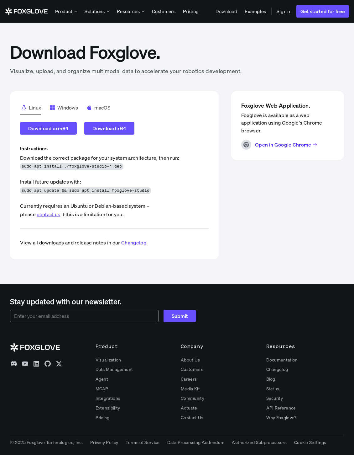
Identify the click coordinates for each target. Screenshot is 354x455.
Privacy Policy (104, 442)
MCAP (102, 389)
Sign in (284, 11)
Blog (270, 379)
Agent (102, 379)
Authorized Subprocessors (259, 442)
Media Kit (190, 389)
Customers (163, 11)
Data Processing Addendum (196, 442)
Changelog (277, 369)
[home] (26, 11)
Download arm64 (48, 128)
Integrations (108, 398)
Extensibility (108, 408)
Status (272, 389)
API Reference (281, 408)
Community (192, 398)
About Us (190, 360)
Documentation (282, 360)
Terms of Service (142, 442)
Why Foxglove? (281, 417)
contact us (48, 214)
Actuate (189, 408)
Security (274, 398)
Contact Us (192, 417)
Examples (255, 11)
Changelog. (134, 242)
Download (226, 11)
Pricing (191, 11)
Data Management (114, 369)
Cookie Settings (310, 442)
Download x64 (109, 128)
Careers (189, 379)
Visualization (108, 360)
